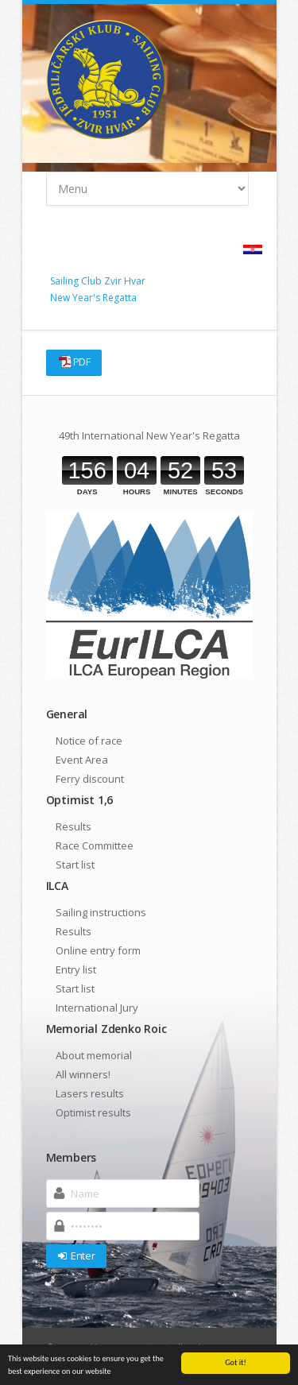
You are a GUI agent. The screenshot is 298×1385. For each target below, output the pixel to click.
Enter (75, 1255)
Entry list (76, 969)
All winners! (83, 1074)
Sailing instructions (101, 912)
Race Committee (95, 845)
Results (73, 826)
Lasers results (90, 1093)
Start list (75, 864)
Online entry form (98, 950)
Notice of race (89, 740)
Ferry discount (90, 779)
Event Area (82, 759)
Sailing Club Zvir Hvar (97, 281)
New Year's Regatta (93, 297)
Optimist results (93, 1112)
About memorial (94, 1055)
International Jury (97, 1007)
